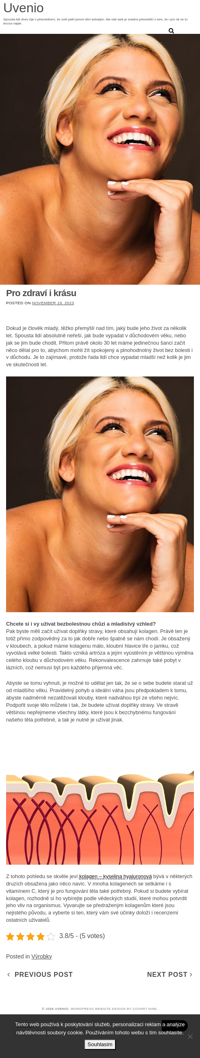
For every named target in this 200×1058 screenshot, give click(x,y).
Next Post (170, 974)
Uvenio (23, 7)
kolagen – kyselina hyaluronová (115, 876)
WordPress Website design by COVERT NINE (114, 1009)
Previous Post (40, 974)
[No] (190, 1036)
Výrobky (41, 956)
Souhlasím (99, 1044)
